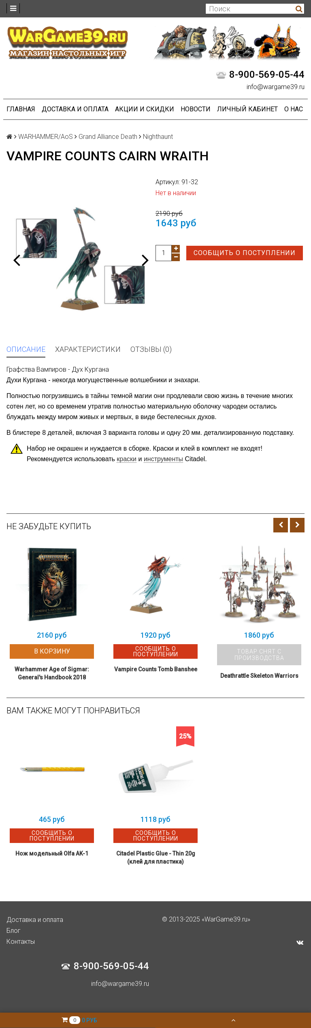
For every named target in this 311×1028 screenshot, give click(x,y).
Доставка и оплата (75, 109)
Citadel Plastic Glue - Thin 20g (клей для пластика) (155, 857)
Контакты (20, 941)
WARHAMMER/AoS (45, 136)
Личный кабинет (247, 109)
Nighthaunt (158, 136)
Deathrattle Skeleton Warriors (259, 676)
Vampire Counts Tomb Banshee (155, 669)
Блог (13, 930)
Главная (20, 109)
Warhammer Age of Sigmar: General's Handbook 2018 (52, 673)
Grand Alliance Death (108, 136)
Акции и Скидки (144, 109)
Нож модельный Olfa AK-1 (51, 853)
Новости (196, 109)
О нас (293, 109)
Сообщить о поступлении (245, 253)
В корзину (52, 651)
